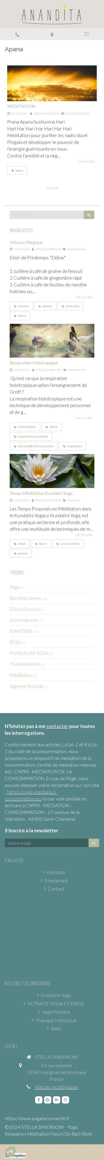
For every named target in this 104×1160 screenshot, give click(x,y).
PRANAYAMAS (25, 664)
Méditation (21, 675)
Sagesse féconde (27, 686)
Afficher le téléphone (56, 1087)
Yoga (14, 587)
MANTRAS (21, 631)
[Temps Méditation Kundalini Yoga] (52, 471)
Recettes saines (25, 598)
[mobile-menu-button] (86, 34)
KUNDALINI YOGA (29, 653)
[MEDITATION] (52, 83)
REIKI (15, 642)
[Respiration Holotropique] (52, 341)
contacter (57, 726)
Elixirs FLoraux (25, 609)
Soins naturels (24, 620)
